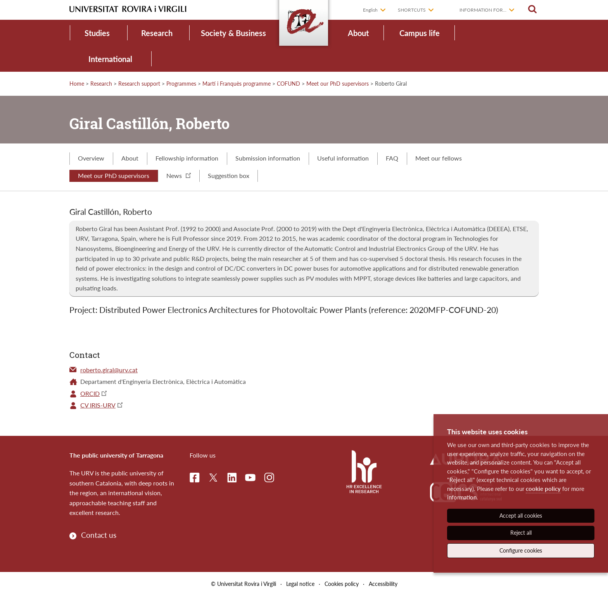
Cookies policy (342, 583)
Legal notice (300, 583)
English (370, 10)
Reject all (521, 532)
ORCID (90, 393)
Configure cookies (520, 550)
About (358, 33)
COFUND (288, 83)
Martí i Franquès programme (236, 83)
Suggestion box (228, 175)
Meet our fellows (438, 158)
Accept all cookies (520, 515)
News (178, 175)
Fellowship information (186, 158)
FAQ (392, 158)
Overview (91, 158)
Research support (139, 83)
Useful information (343, 158)
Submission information (267, 158)
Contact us (98, 534)
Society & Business (233, 33)
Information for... (482, 10)
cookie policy (543, 488)
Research (157, 33)
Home (76, 83)
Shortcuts (412, 10)
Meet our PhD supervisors (337, 83)
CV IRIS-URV (98, 405)
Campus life (419, 33)
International (110, 59)
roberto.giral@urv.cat (109, 369)
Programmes (181, 83)
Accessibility (383, 583)
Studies (97, 33)
